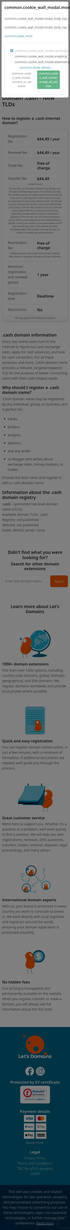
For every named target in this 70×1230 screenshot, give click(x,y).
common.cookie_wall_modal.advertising (42, 62)
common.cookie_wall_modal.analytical (41, 56)
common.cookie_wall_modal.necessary (41, 51)
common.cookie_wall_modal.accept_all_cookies (48, 80)
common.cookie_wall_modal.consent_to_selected (21, 80)
